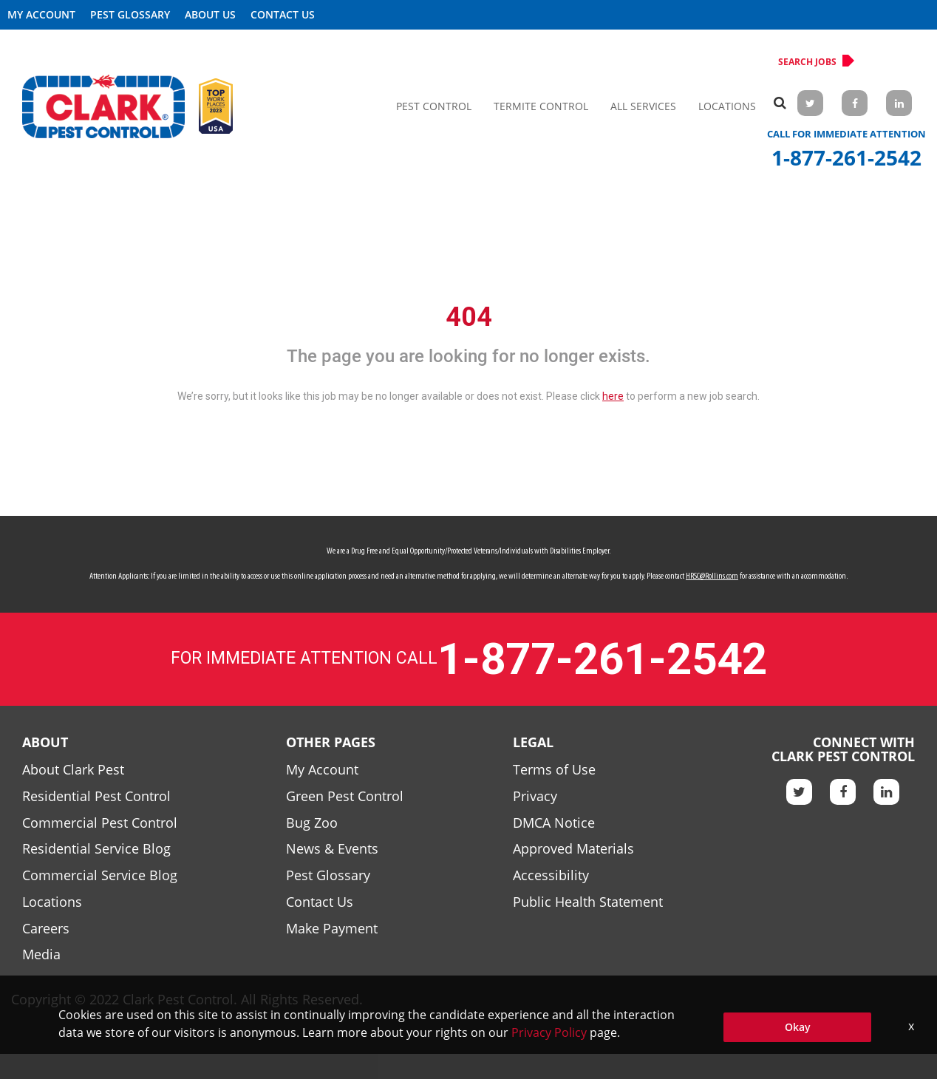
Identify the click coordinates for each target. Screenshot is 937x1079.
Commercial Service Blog (99, 875)
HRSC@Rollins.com (712, 576)
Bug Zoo (312, 822)
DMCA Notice (554, 822)
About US (210, 14)
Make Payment (332, 928)
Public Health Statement (588, 901)
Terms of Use (554, 769)
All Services (643, 106)
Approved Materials (573, 848)
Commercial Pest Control (99, 822)
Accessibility (551, 875)
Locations (727, 106)
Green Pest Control (344, 796)
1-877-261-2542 (846, 157)
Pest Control (433, 106)
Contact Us (283, 14)
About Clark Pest (73, 769)
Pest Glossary (130, 14)
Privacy (535, 796)
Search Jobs (813, 61)
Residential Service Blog (96, 848)
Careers (45, 928)
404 (469, 317)
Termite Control (541, 106)
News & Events (332, 848)
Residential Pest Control (96, 796)
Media (41, 954)
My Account (41, 14)
